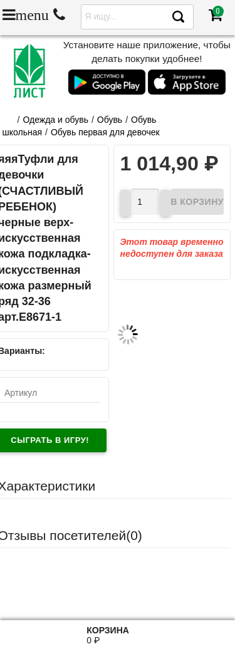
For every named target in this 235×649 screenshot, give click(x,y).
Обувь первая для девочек (105, 132)
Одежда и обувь (55, 120)
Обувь (109, 120)
